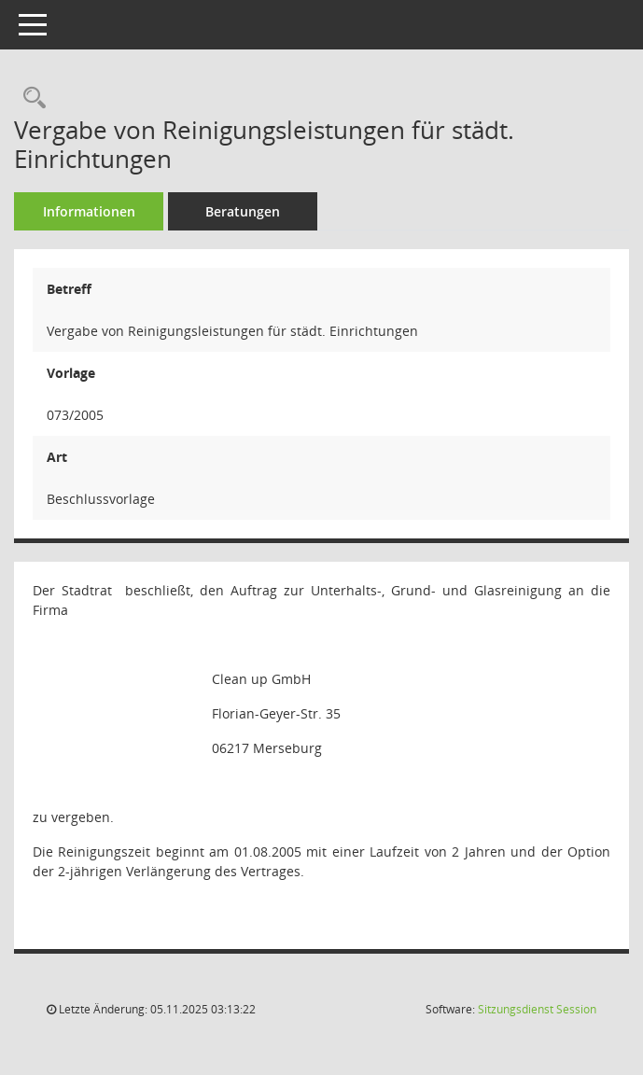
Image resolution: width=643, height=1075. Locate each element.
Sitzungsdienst (537, 1009)
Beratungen (242, 211)
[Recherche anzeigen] (30, 98)
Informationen (89, 211)
